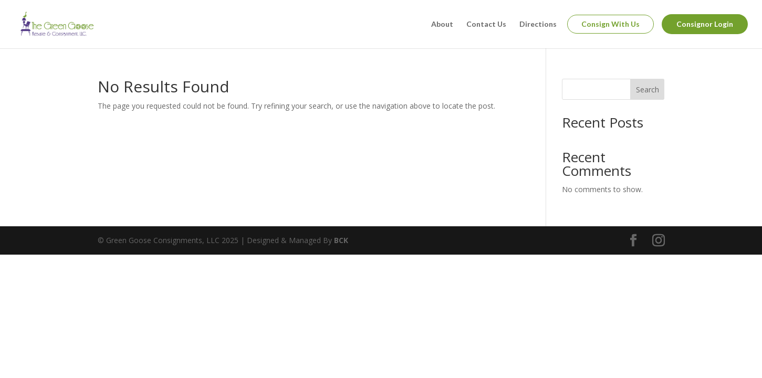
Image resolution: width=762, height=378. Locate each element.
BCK (341, 240)
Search (647, 89)
